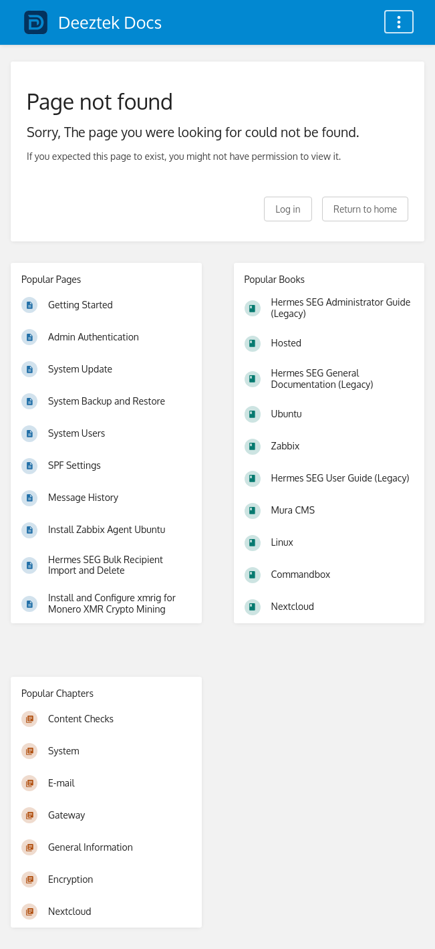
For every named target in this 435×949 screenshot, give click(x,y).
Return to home (365, 209)
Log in (287, 209)
